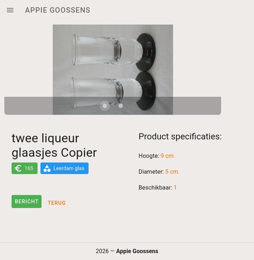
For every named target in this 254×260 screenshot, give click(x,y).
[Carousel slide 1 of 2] (105, 106)
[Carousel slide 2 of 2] (121, 106)
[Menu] (10, 10)
